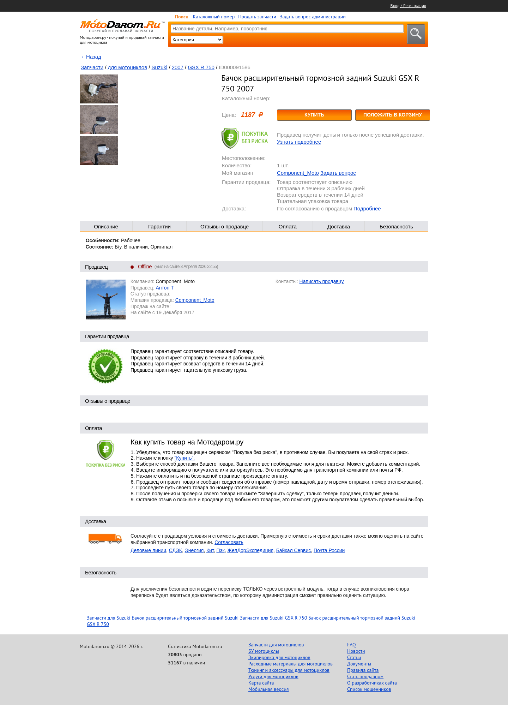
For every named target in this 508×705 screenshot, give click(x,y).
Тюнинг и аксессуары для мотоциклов (288, 670)
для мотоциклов (127, 67)
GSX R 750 (201, 67)
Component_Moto (298, 173)
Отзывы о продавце (224, 226)
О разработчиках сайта (372, 683)
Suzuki (160, 67)
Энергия (194, 550)
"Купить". (184, 458)
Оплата (288, 226)
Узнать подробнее (299, 142)
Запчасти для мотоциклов (276, 644)
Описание (106, 226)
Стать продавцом (365, 676)
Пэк (220, 550)
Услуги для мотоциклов (273, 676)
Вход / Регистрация (408, 5)
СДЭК (175, 550)
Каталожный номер (214, 16)
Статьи (354, 657)
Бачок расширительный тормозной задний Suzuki (185, 618)
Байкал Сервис (293, 550)
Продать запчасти (257, 16)
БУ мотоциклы (263, 651)
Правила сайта (363, 670)
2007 (177, 67)
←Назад (91, 57)
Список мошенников (369, 689)
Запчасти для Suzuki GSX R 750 (273, 618)
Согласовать (228, 542)
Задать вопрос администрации (313, 16)
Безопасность (396, 226)
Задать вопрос (338, 173)
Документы (359, 664)
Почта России (329, 550)
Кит (210, 550)
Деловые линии (148, 550)
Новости (356, 651)
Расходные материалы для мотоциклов (290, 664)
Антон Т (165, 288)
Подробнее (367, 208)
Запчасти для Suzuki (109, 618)
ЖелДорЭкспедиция (250, 550)
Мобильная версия (268, 689)
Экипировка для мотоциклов (279, 657)
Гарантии (159, 226)
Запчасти (92, 67)
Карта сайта (261, 683)
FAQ (351, 644)
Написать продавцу (322, 281)
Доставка (338, 226)
